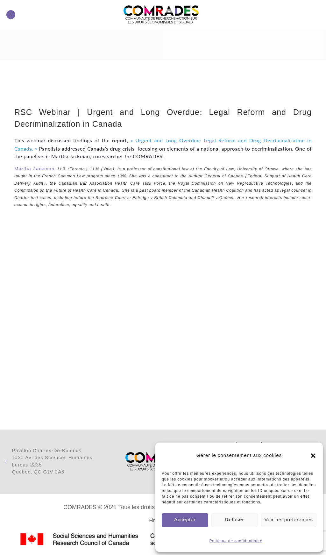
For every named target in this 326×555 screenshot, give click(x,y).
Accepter (184, 520)
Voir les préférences (289, 520)
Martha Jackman (34, 169)
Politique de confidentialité (236, 540)
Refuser (234, 520)
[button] (313, 455)
